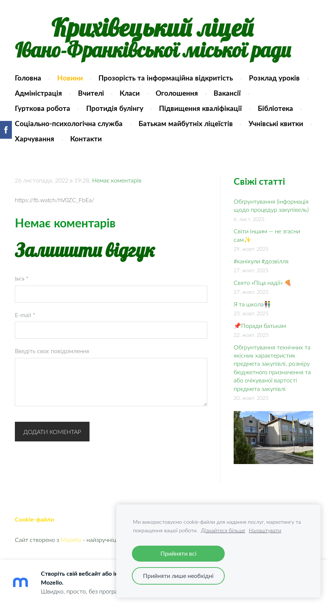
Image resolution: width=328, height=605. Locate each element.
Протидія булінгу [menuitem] (114, 108)
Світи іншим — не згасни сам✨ (267, 235)
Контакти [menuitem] (86, 139)
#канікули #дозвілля (261, 261)
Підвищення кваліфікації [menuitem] (200, 108)
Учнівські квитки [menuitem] (276, 123)
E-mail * (25, 315)
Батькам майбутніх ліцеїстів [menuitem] (186, 123)
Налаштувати (265, 530)
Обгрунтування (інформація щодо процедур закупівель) (271, 205)
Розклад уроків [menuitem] (274, 78)
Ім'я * (22, 278)
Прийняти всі (178, 553)
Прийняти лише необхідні (178, 576)
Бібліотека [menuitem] (275, 108)
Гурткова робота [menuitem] (42, 108)
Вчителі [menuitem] (91, 93)
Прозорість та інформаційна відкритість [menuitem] (165, 78)
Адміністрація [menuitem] (38, 93)
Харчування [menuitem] (34, 139)
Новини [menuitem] (70, 78)
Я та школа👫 (252, 304)
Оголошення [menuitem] (177, 93)
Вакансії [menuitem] (227, 93)
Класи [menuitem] (130, 93)
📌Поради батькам (260, 326)
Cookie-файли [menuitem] (34, 519)
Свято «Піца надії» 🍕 (263, 283)
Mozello (71, 540)
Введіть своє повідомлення (52, 351)
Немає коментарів (117, 180)
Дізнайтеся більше (223, 530)
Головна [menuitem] (28, 78)
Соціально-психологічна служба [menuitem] (69, 123)
